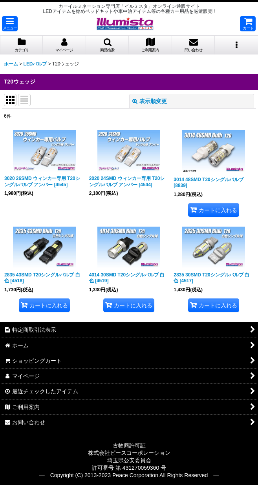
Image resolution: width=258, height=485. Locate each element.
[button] (10, 23)
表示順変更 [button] (149, 101)
